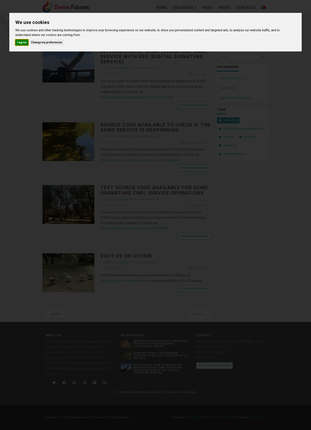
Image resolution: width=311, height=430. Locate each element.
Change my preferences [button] (46, 42)
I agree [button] (21, 42)
